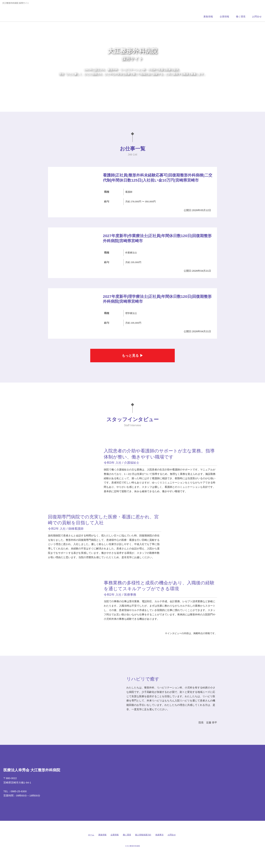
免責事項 (159, 835)
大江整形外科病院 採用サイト (26, 12)
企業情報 (115, 835)
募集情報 (102, 835)
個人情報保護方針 (143, 835)
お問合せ (172, 835)
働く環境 (127, 835)
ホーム (91, 835)
